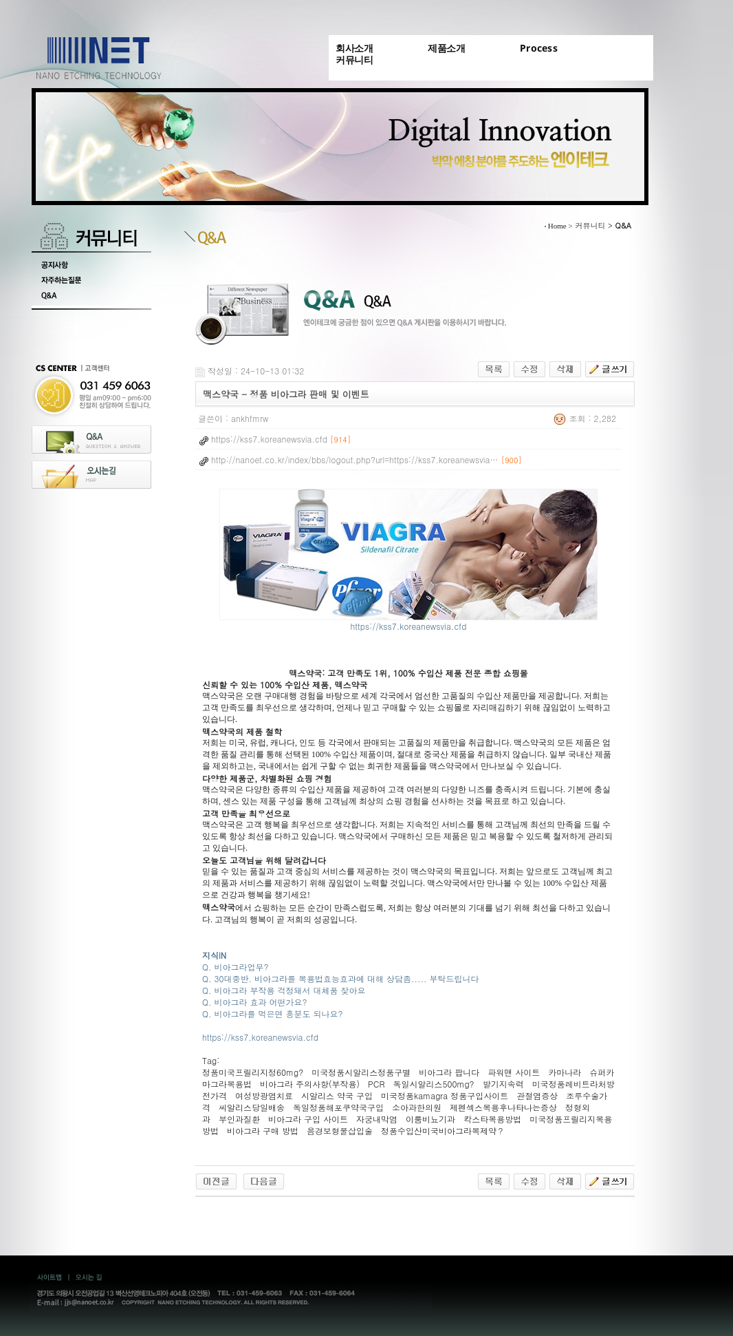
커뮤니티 (354, 59)
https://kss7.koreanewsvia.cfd (408, 621)
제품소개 (446, 47)
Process (539, 47)
